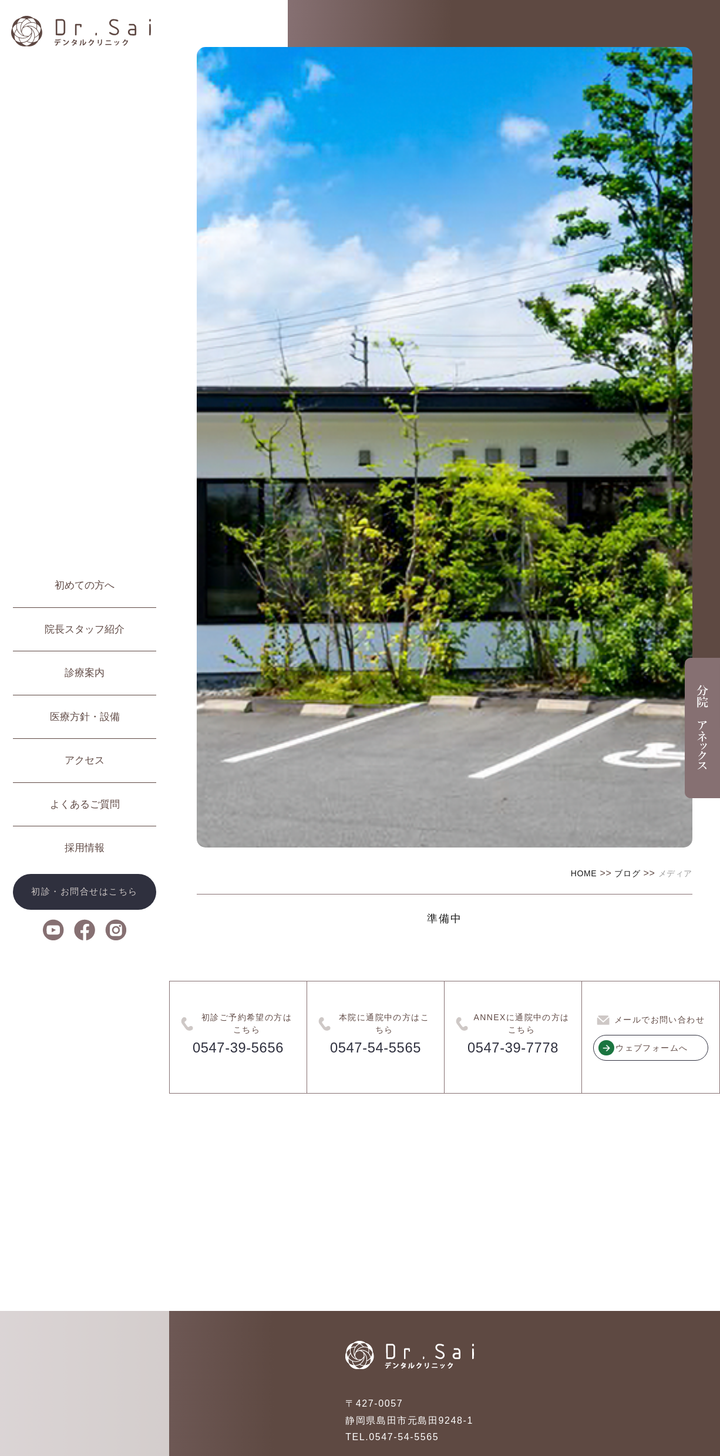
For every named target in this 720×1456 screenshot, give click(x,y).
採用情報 (85, 847)
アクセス (85, 760)
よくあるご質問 (85, 804)
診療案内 (85, 672)
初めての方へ (85, 585)
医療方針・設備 (85, 716)
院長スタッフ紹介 (85, 629)
